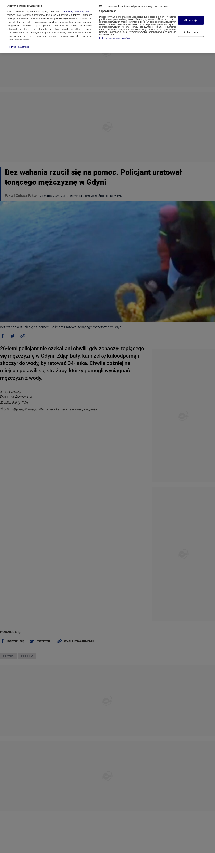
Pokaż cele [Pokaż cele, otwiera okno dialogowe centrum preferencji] (191, 32)
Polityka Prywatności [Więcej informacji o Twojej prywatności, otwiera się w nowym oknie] (18, 47)
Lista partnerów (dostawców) (114, 38)
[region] (107, 26)
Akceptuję (190, 20)
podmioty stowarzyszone (77, 11)
